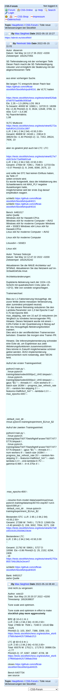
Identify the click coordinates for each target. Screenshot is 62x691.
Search (50, 10)
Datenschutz (13, 19)
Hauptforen (17, 25)
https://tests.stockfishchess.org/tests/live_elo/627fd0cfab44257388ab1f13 (32, 635)
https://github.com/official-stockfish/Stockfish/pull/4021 (24, 200)
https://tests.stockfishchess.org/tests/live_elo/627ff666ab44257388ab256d (32, 657)
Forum (10, 10)
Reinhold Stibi (24, 43)
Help (39, 10)
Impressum (37, 16)
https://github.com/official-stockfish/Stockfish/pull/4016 (24, 205)
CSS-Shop (21, 16)
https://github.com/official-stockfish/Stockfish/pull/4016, (21, 88)
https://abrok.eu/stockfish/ (18, 37)
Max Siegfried (22, 33)
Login (9, 13)
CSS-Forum (31, 25)
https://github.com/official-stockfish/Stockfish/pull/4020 (24, 568)
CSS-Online (25, 10)
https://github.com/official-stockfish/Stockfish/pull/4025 (25, 665)
